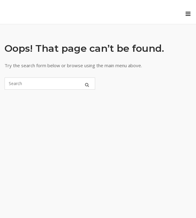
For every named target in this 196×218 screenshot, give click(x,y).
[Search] (87, 84)
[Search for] (50, 84)
